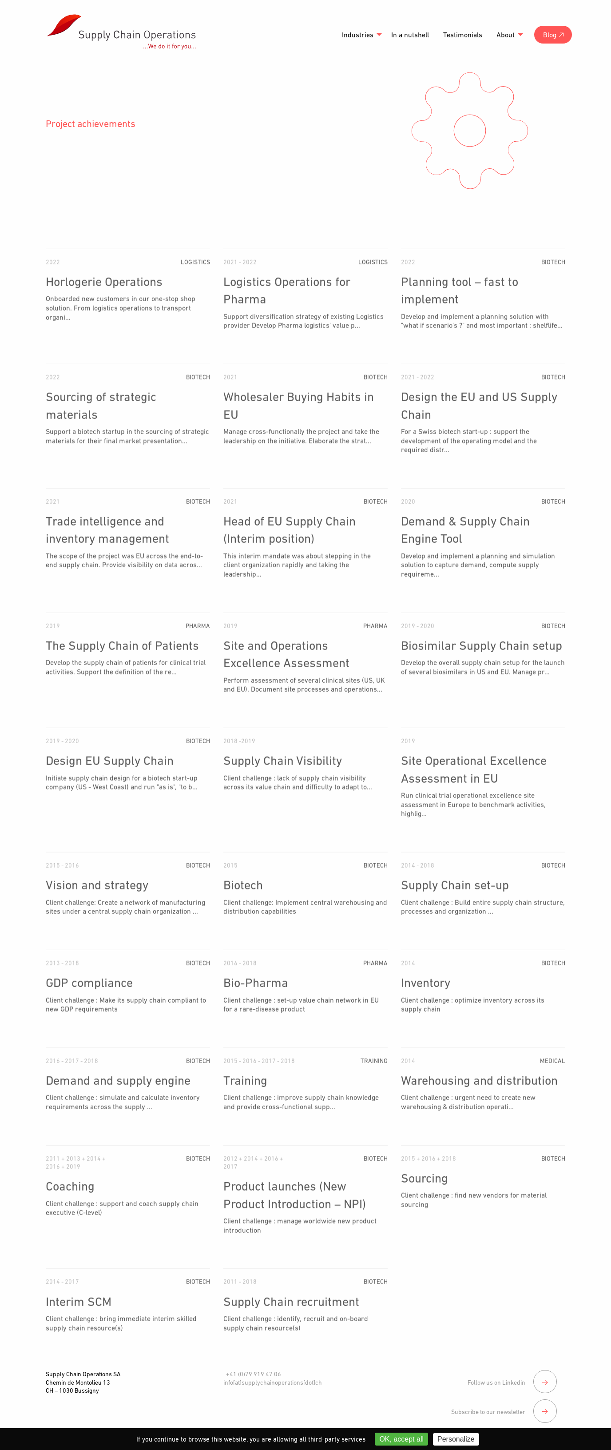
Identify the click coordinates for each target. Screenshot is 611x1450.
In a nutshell (410, 35)
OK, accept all (401, 1439)
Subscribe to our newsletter (502, 1400)
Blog (549, 35)
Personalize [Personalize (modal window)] (456, 1439)
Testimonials (462, 35)
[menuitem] (359, 35)
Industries (357, 35)
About (505, 35)
